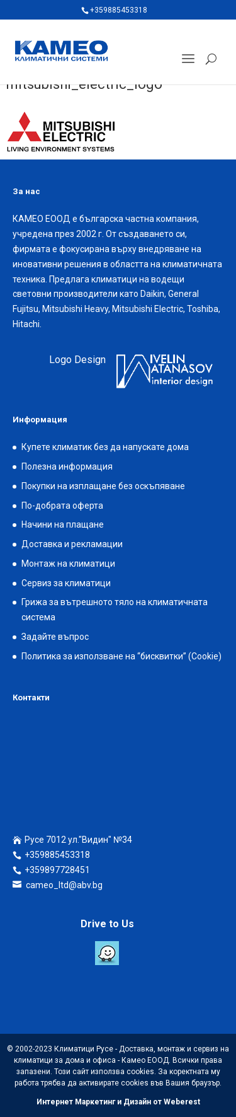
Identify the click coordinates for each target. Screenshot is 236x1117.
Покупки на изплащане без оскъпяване (103, 486)
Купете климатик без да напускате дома (105, 447)
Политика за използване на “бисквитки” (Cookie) (121, 656)
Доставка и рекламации (72, 544)
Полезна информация (67, 466)
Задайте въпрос (55, 637)
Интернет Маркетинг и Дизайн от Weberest (118, 1101)
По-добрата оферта (62, 506)
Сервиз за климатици (66, 583)
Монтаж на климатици (68, 563)
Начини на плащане (62, 524)
